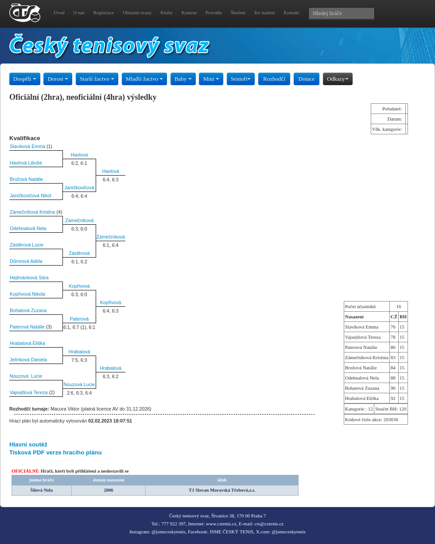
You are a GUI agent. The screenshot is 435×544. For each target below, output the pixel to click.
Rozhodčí (274, 78)
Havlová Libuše (26, 162)
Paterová (79, 318)
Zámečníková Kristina (32, 212)
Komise (189, 12)
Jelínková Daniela (28, 359)
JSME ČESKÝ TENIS (231, 531)
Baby (183, 78)
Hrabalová (79, 351)
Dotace (307, 78)
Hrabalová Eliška (27, 343)
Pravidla (214, 12)
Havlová (79, 154)
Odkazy (337, 78)
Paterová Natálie (27, 326)
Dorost (57, 78)
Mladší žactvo (144, 78)
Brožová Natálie (26, 179)
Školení (238, 12)
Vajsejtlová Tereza (29, 392)
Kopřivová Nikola (27, 294)
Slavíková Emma (27, 146)
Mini (211, 78)
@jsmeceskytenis (168, 531)
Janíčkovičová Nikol (30, 195)
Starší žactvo (97, 78)
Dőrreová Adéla (26, 261)
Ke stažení (264, 12)
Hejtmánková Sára (29, 277)
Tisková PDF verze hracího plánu (55, 452)
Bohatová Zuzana (28, 310)
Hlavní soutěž (28, 444)
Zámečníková (79, 220)
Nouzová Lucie (26, 376)
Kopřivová (79, 286)
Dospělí (24, 78)
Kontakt (291, 12)
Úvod (59, 12)
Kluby (166, 12)
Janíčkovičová (79, 187)
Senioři (241, 78)
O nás (78, 12)
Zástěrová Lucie (26, 244)
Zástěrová (79, 253)
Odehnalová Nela (28, 228)
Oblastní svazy (137, 12)
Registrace (103, 12)
